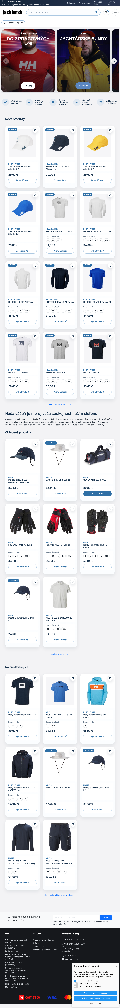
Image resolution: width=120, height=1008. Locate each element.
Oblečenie (71, 3)
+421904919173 (72, 959)
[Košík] (106, 12)
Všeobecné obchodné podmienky (14, 950)
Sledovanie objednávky (43, 944)
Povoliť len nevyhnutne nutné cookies (95, 998)
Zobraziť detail (22, 184)
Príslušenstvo (84, 3)
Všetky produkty (60, 658)
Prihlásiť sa (38, 947)
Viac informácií (95, 1003)
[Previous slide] (6, 63)
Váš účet (37, 938)
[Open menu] (115, 12)
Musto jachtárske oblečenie (17, 988)
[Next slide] (114, 63)
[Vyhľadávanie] (61, 12)
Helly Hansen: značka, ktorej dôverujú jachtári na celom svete (16, 982)
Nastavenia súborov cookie (45, 954)
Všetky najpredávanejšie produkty (60, 899)
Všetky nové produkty (60, 408)
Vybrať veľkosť (60, 255)
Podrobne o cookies (14, 955)
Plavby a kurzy (111, 3)
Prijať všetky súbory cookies (95, 993)
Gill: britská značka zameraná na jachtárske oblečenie (15, 974)
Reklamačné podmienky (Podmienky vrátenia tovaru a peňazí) (17, 960)
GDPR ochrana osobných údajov (16, 945)
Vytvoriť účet (39, 950)
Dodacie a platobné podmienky (13, 967)
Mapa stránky (11, 991)
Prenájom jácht (98, 3)
